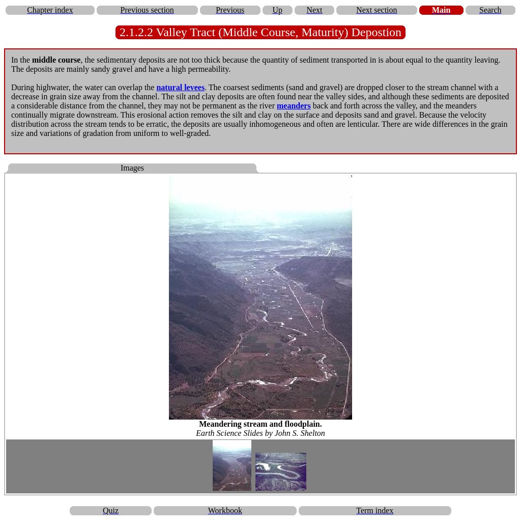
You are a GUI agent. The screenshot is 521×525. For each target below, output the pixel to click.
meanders (294, 105)
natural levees (180, 87)
